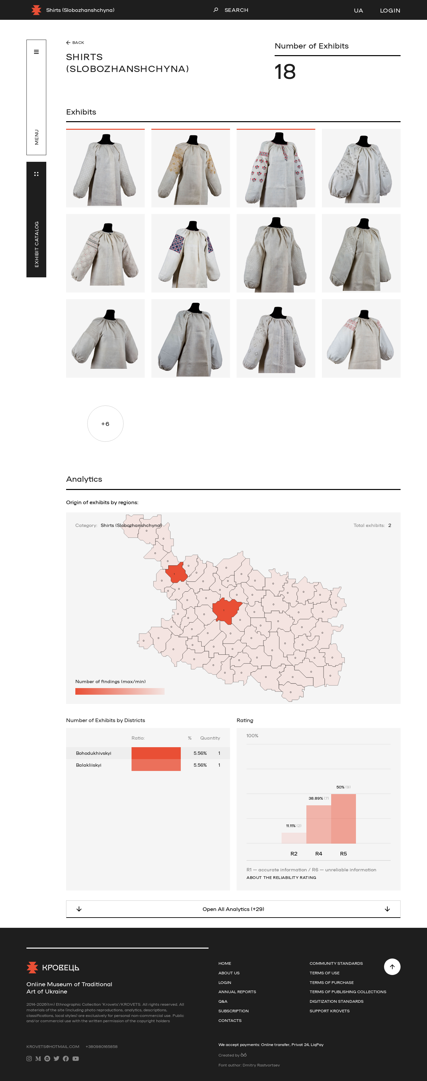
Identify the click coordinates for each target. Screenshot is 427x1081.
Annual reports (237, 991)
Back (78, 42)
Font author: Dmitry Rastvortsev (249, 1065)
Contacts (230, 1020)
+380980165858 (102, 1046)
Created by (232, 1055)
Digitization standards (337, 1001)
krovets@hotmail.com (53, 1046)
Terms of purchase (332, 982)
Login (390, 10)
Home (224, 963)
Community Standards (336, 963)
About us (229, 972)
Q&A (222, 1001)
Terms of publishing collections (348, 991)
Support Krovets (330, 1010)
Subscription (233, 1010)
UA (359, 10)
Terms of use (324, 972)
